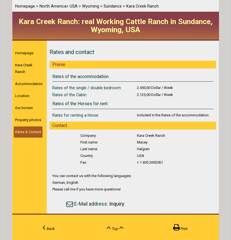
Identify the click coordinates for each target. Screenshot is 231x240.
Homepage (25, 6)
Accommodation (29, 84)
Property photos (28, 120)
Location (22, 96)
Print (180, 227)
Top (115, 227)
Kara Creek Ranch (23, 68)
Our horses (24, 108)
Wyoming (90, 6)
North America (52, 6)
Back (49, 227)
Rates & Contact (28, 132)
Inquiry (116, 204)
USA (74, 6)
